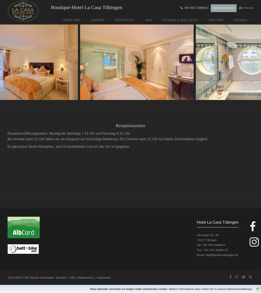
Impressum (104, 277)
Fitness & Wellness (180, 20)
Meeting (216, 20)
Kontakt (61, 277)
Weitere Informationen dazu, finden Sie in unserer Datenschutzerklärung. (210, 289)
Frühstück (124, 20)
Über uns (71, 20)
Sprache (247, 8)
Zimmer (97, 20)
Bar (148, 20)
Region (240, 20)
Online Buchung (223, 8)
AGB (72, 277)
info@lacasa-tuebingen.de (222, 255)
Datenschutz (85, 277)
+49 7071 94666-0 (194, 7)
